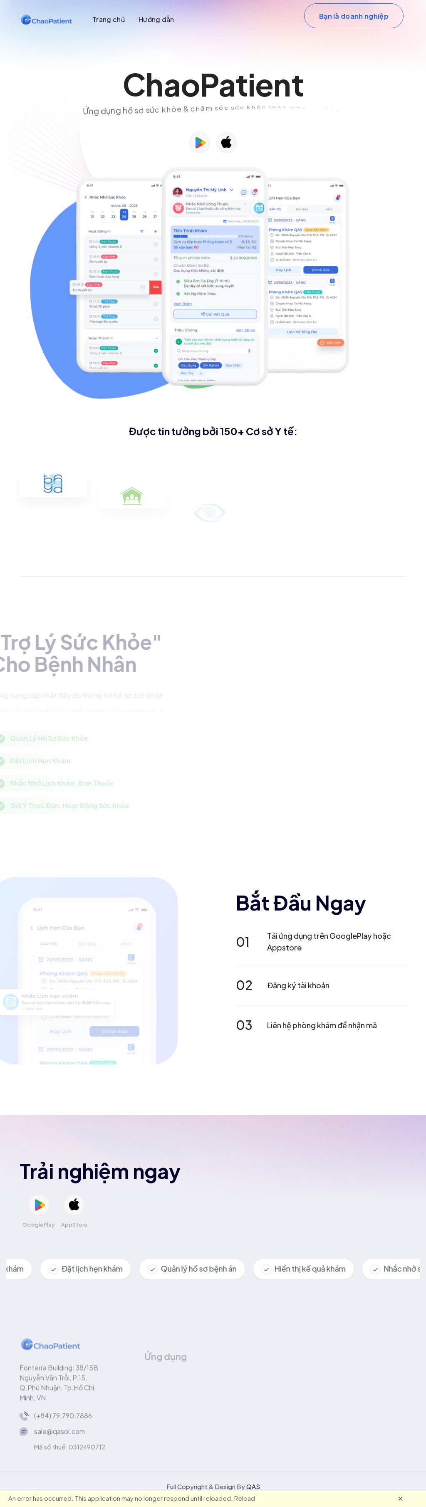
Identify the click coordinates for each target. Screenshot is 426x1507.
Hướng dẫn (156, 19)
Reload (244, 1498)
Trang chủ (108, 19)
